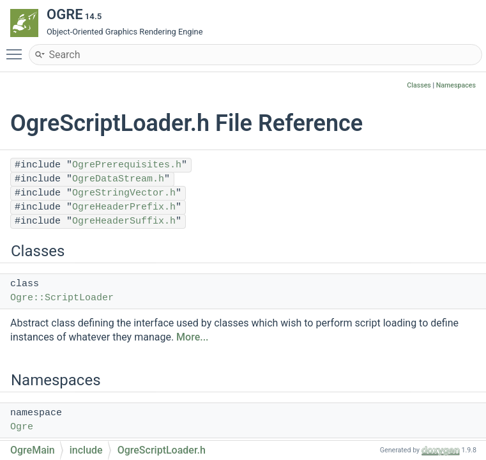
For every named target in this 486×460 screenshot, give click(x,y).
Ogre (21, 427)
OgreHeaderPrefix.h (124, 207)
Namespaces (456, 85)
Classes (419, 85)
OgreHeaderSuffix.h (124, 221)
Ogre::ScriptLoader (62, 298)
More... (192, 337)
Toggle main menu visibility (17, 48)
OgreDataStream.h (118, 179)
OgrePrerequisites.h (126, 165)
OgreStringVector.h (124, 193)
